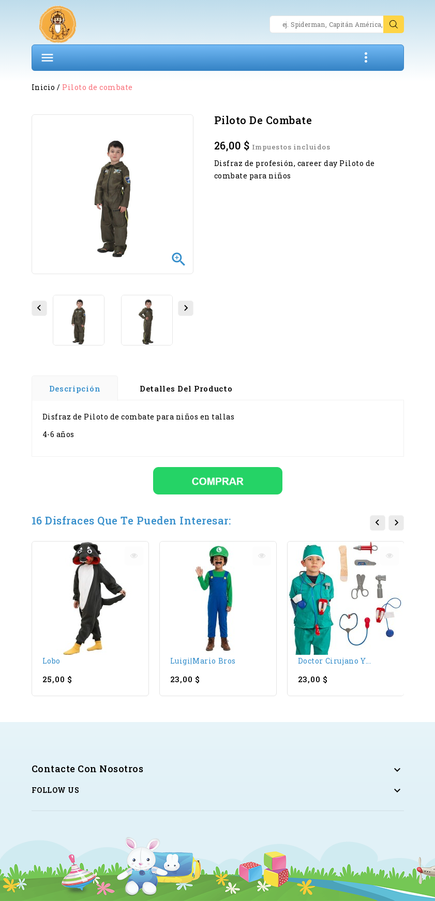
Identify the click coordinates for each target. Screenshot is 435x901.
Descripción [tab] (75, 388)
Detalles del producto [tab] (186, 388)
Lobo (51, 661)
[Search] (336, 24)
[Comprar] (217, 480)
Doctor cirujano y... (334, 661)
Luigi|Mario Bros (203, 661)
